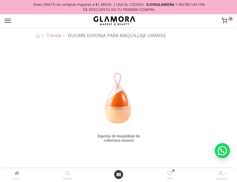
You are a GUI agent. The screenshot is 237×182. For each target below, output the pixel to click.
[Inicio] (16, 173)
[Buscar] (67, 173)
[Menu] (7, 20)
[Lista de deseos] (169, 173)
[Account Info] (220, 173)
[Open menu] (118, 174)
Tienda (53, 35)
